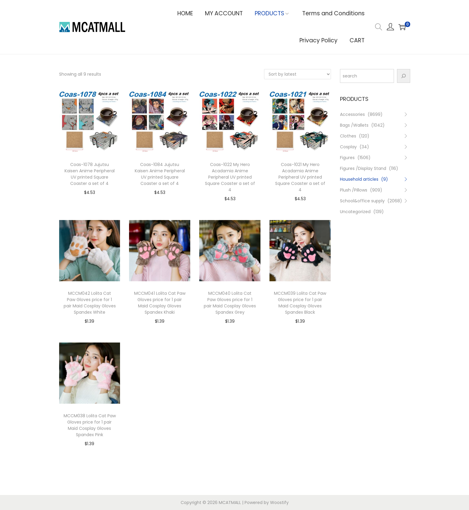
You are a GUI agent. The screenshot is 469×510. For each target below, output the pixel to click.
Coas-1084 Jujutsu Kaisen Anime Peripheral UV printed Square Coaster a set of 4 (160, 173)
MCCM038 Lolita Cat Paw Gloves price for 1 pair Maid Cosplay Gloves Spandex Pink (90, 425)
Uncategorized (355, 212)
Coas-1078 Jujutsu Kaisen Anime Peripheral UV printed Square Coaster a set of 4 (90, 173)
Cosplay (348, 147)
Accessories (352, 114)
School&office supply (362, 201)
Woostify (279, 502)
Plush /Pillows (353, 190)
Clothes (348, 136)
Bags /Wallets (354, 125)
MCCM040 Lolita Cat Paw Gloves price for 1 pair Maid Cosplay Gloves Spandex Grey (230, 302)
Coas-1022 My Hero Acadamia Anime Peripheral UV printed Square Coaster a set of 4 (230, 177)
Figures (347, 158)
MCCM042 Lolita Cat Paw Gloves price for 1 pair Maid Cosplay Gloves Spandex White (90, 302)
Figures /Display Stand (363, 168)
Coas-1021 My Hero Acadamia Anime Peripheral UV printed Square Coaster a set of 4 (300, 177)
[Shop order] (297, 74)
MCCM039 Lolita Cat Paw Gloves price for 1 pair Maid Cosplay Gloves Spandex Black (300, 302)
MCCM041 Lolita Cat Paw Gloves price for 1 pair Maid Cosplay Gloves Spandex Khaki (159, 302)
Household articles (359, 179)
